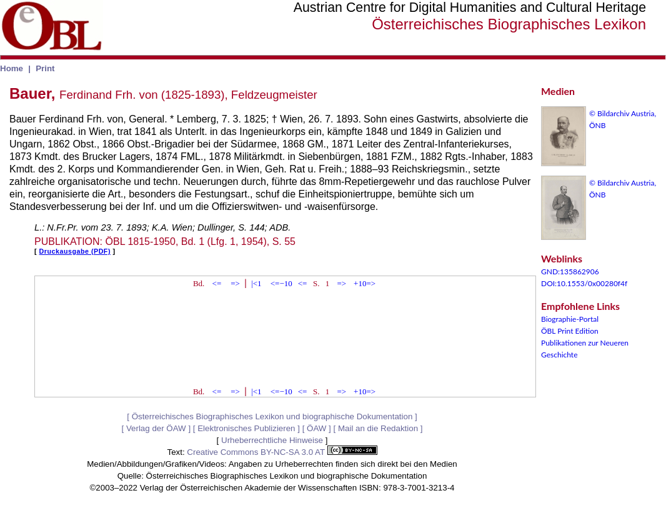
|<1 (256, 283)
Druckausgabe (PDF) (75, 251)
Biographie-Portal (570, 319)
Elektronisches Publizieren (246, 428)
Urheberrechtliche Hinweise (272, 440)
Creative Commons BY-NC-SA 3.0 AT (282, 452)
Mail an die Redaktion (378, 428)
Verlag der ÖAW (156, 428)
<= (217, 283)
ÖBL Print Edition (570, 331)
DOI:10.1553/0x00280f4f (584, 283)
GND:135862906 (570, 271)
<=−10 (281, 283)
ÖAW (316, 428)
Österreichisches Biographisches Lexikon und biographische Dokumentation (272, 416)
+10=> (364, 283)
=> (235, 283)
